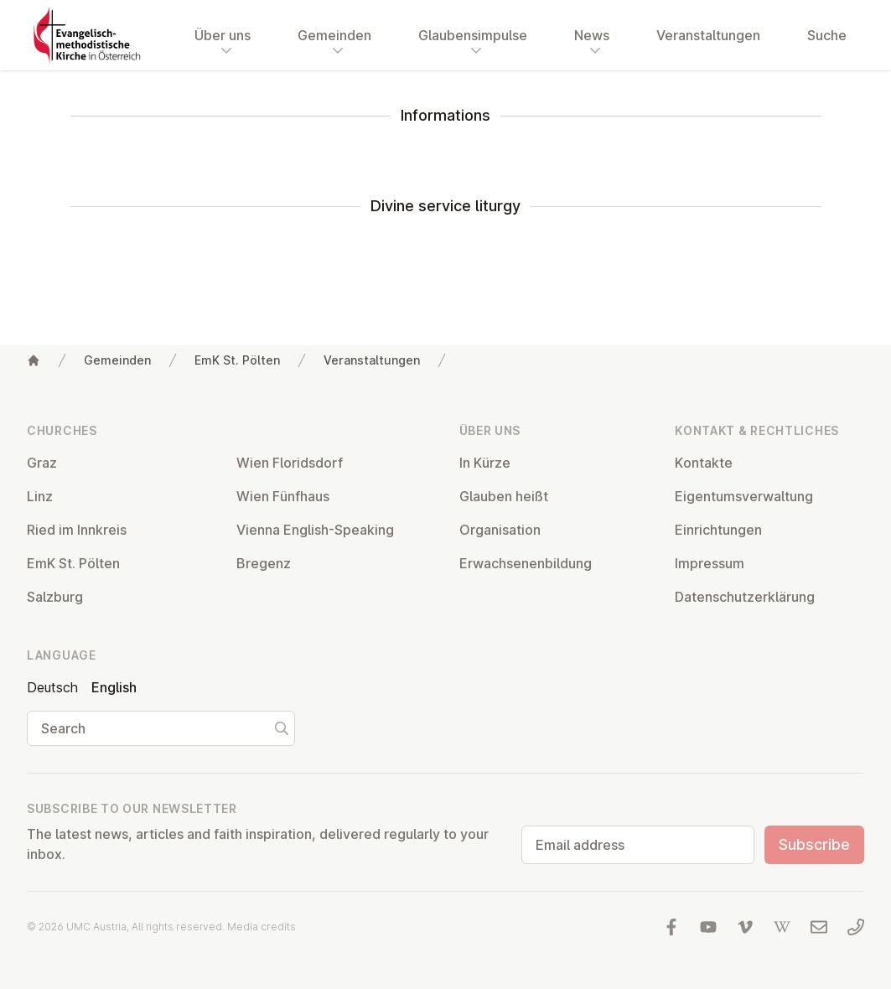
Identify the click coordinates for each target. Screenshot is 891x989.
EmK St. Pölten (237, 360)
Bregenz (263, 563)
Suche (827, 35)
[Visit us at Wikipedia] (782, 927)
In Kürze (484, 462)
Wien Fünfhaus (282, 496)
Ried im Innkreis (77, 529)
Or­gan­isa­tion (500, 529)
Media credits (261, 926)
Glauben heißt (503, 496)
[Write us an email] (819, 927)
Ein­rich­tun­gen (718, 529)
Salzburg (55, 596)
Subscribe (814, 844)
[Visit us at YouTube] (708, 927)
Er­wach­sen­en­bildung (525, 563)
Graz (42, 462)
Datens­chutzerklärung (745, 596)
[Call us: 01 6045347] (855, 927)
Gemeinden (117, 360)
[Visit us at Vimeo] (745, 927)
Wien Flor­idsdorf (289, 462)
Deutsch (52, 687)
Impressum (709, 563)
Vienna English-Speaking (315, 529)
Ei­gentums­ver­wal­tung (744, 496)
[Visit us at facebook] (671, 927)
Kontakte (704, 462)
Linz (40, 496)
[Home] (33, 360)
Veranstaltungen (708, 35)
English (114, 687)
